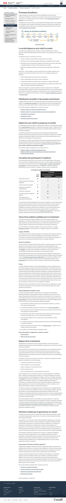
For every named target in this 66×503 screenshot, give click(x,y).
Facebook (50, 492)
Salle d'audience (25, 334)
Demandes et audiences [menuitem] (39, 5)
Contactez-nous (37, 487)
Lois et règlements (7, 492)
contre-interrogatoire (53, 307)
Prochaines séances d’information (29, 118)
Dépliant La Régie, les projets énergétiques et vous (33, 109)
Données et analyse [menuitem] (51, 5)
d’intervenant (43, 163)
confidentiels (22, 260)
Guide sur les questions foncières (29, 467)
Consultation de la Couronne (28, 27)
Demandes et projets (53, 18)
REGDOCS (21, 20)
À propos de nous (7, 487)
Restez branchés (52, 487)
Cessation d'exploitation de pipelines (10, 35)
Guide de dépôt (23, 94)
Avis (4, 483)
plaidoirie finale (47, 325)
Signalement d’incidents (38, 489)
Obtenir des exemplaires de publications (40, 493)
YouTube (50, 494)
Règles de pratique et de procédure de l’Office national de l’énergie (36, 404)
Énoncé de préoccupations (27, 153)
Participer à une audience (25, 8)
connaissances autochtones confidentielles (33, 257)
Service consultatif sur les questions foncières (32, 469)
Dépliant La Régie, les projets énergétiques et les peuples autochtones (38, 111)
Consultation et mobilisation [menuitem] (25, 5)
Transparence (8, 483)
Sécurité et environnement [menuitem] (10, 5)
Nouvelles (21, 487)
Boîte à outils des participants (28, 336)
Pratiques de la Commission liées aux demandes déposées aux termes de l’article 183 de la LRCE (10, 40)
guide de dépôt (25, 127)
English (61, 1)
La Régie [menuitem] (60, 5)
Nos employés (6, 489)
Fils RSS (50, 489)
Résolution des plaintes (26, 473)
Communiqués (21, 490)
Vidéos (20, 492)
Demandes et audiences (13, 8)
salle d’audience (23, 299)
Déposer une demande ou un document (10, 16)
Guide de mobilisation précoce (53, 93)
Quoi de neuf (21, 489)
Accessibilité (13, 483)
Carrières (5, 494)
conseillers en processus (31, 103)
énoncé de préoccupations (48, 143)
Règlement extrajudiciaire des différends (31, 471)
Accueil (5, 8)
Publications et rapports (8, 490)
